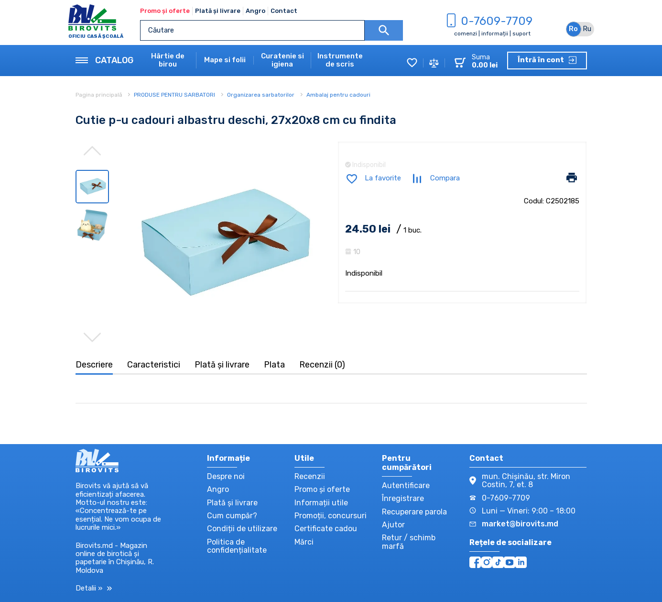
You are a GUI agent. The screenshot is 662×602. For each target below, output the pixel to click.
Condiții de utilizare (242, 528)
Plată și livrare (217, 10)
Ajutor (393, 524)
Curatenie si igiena (282, 60)
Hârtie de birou (167, 60)
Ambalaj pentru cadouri (338, 94)
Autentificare (406, 485)
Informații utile (321, 502)
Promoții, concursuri (330, 515)
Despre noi (226, 476)
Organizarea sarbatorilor (260, 94)
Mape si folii (225, 60)
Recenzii (309, 476)
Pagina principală (100, 94)
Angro (255, 10)
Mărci (304, 541)
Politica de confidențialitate (237, 546)
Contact (284, 10)
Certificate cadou (325, 528)
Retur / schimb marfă (408, 541)
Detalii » (94, 588)
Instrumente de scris (340, 60)
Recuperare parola (414, 511)
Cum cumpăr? (232, 515)
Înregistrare (403, 498)
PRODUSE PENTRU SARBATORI (174, 94)
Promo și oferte (165, 10)
